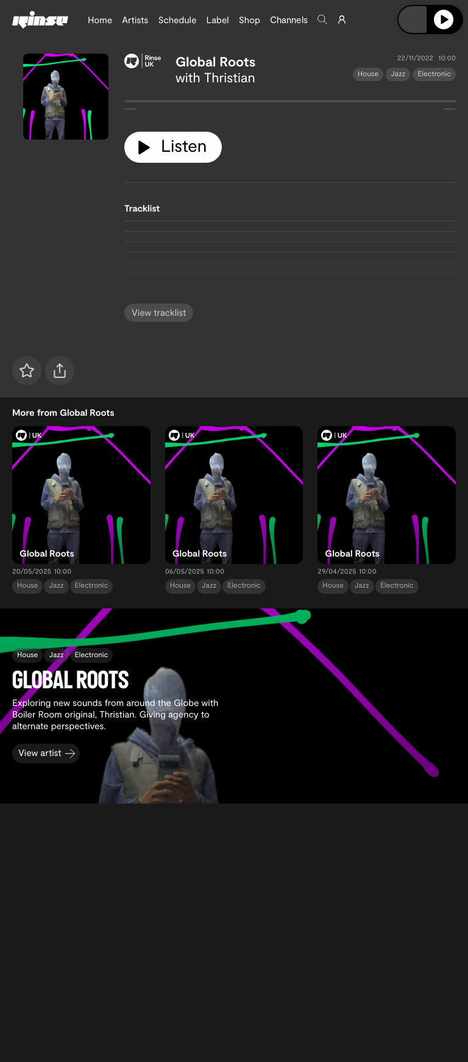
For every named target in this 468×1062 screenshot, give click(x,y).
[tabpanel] (290, 104)
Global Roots (216, 61)
